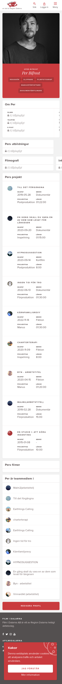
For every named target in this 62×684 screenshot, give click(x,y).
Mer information (30, 674)
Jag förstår (30, 668)
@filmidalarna (12, 641)
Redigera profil (31, 606)
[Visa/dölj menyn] (55, 5)
